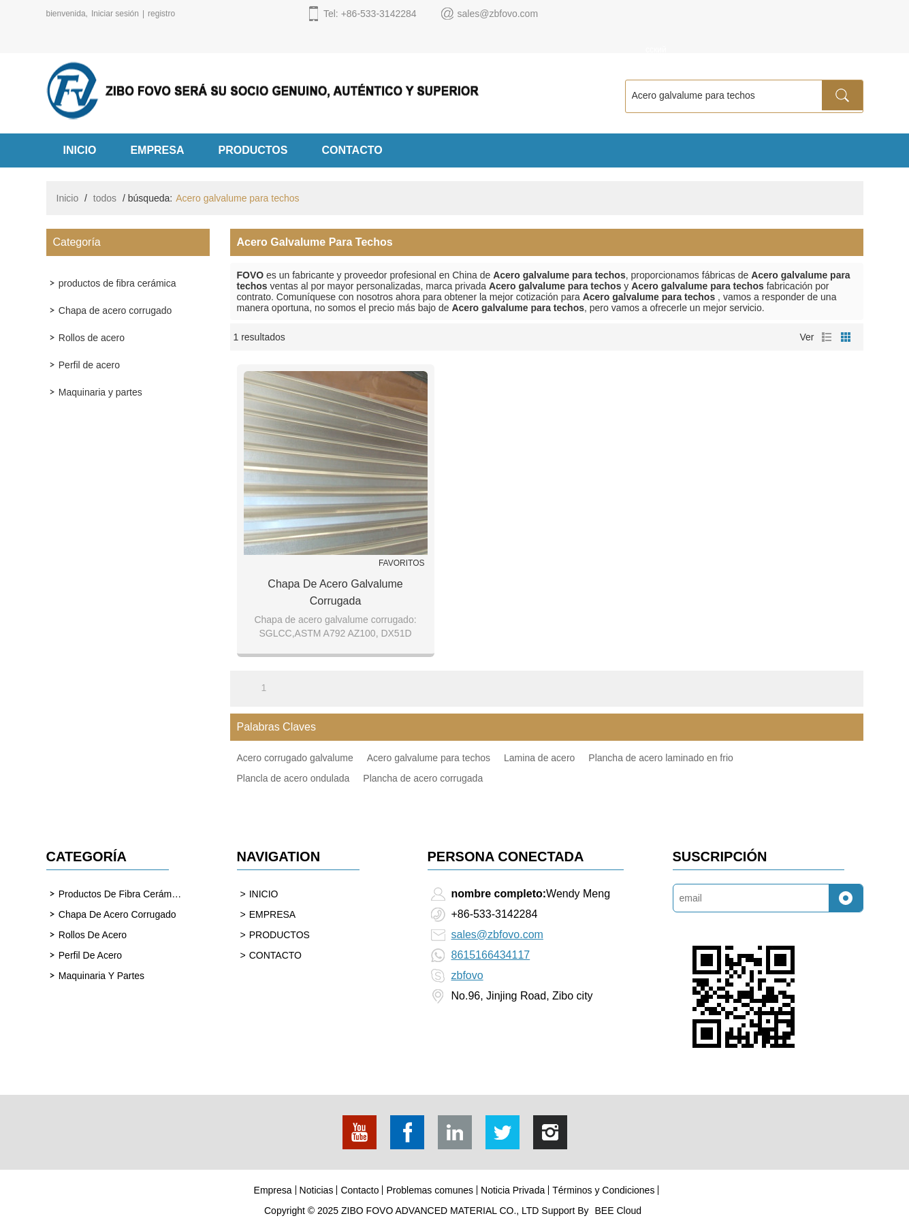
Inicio (68, 198)
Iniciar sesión (115, 13)
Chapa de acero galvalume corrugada (335, 592)
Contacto (359, 1190)
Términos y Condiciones (603, 1190)
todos (104, 198)
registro (161, 13)
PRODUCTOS (253, 150)
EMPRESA (157, 150)
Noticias (317, 1190)
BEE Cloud (618, 1210)
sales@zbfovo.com (497, 934)
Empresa (273, 1190)
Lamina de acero (539, 757)
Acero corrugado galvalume (295, 757)
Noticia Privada (513, 1190)
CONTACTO (351, 150)
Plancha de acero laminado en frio (660, 757)
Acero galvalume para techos (428, 757)
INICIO (80, 150)
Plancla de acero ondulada (293, 778)
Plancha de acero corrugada (423, 778)
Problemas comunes (429, 1190)
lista (826, 337)
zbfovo (467, 975)
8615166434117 (490, 955)
